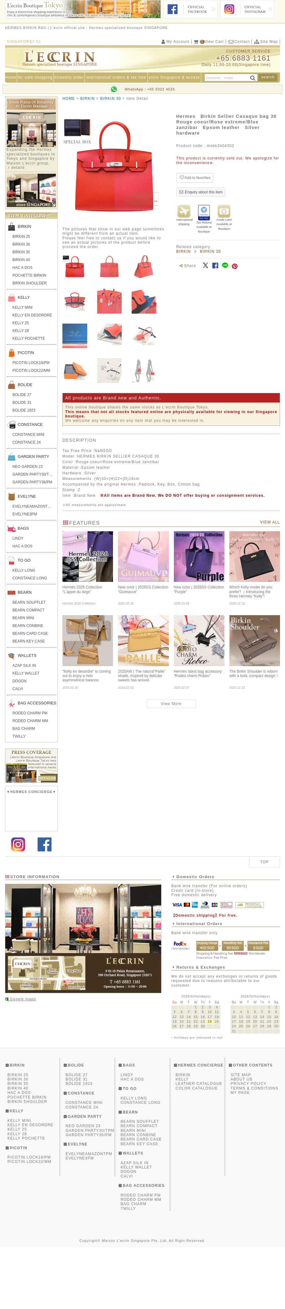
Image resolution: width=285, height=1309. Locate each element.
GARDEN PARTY (33, 456)
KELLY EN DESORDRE (32, 315)
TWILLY (18, 736)
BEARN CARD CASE (30, 633)
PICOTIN (26, 352)
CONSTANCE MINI (28, 434)
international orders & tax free (116, 77)
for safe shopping (35, 77)
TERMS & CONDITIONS (254, 1150)
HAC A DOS (22, 267)
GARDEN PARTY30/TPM (33, 474)
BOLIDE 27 (21, 395)
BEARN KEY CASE (28, 641)
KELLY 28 (20, 331)
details (18, 167)
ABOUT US (242, 1141)
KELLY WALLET (25, 673)
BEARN (25, 592)
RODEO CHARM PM (30, 713)
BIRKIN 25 (21, 236)
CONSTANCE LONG (29, 578)
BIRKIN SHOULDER (29, 283)
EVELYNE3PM (24, 514)
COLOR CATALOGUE (197, 1150)
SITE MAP (241, 1136)
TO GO (24, 560)
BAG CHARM (23, 728)
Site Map (266, 41)
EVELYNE (27, 496)
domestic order (69, 77)
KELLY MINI (22, 307)
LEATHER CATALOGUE (199, 1145)
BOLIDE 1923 (23, 410)
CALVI (17, 689)
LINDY (17, 538)
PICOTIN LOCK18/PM (30, 363)
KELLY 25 (20, 323)
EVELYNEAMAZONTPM (32, 506)
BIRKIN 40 (21, 260)
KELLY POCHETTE (28, 338)
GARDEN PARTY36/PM (32, 482)
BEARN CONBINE (27, 626)
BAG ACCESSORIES (37, 703)
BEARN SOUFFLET (29, 602)
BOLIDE (25, 384)
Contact (239, 41)
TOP (264, 924)
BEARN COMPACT (28, 610)
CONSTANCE (30, 424)
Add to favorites (194, 177)
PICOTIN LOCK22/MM (31, 370)
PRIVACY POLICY (249, 1145)
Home (11, 77)
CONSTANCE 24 (26, 442)
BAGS (23, 528)
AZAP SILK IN (24, 665)
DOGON (19, 681)
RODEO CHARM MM (30, 721)
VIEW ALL (270, 522)
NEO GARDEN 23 (27, 466)
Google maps (22, 1060)
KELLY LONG (23, 570)
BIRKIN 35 (21, 252)
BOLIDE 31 (21, 402)
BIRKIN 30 (21, 244)
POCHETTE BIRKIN (29, 275)
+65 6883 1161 (243, 58)
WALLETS (27, 655)
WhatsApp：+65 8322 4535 (150, 89)
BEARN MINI (23, 618)
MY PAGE (240, 1154)
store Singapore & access (174, 77)
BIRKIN (24, 226)
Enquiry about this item (201, 192)
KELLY (24, 297)
